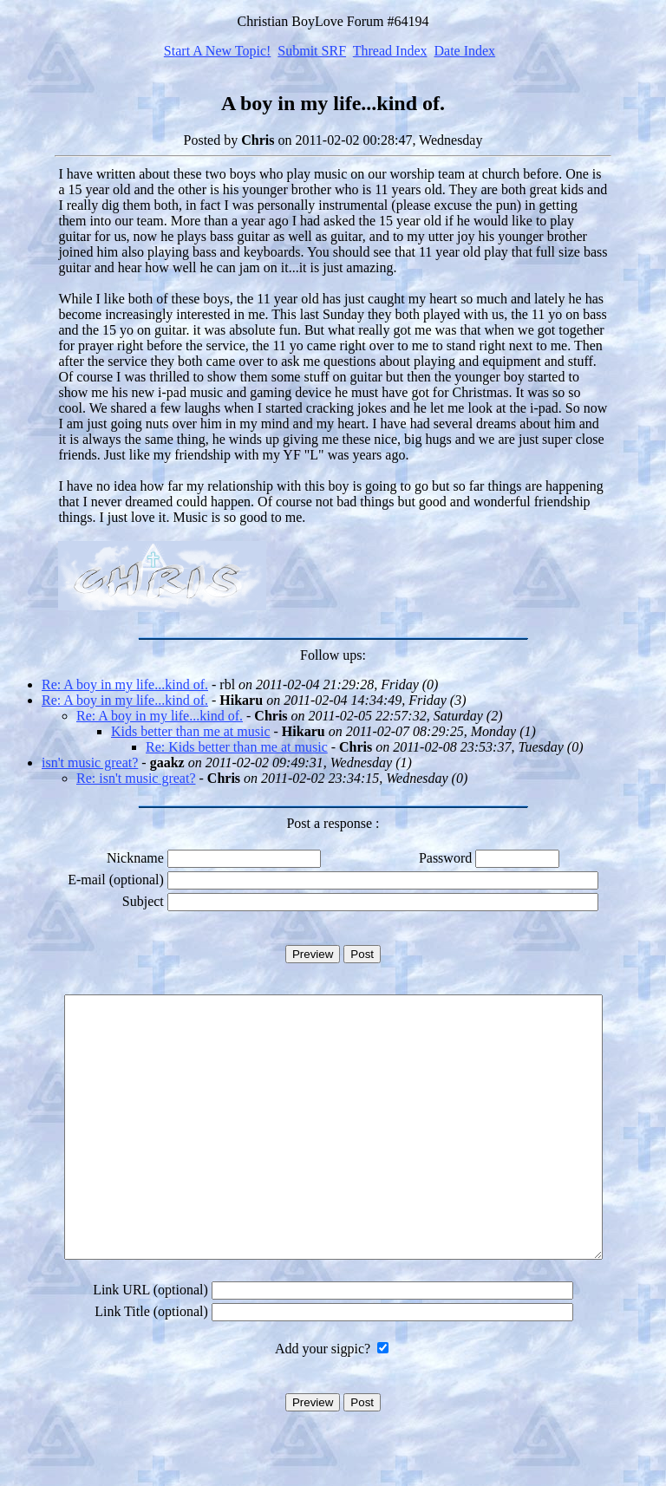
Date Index (464, 50)
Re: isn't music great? (136, 778)
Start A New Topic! (217, 50)
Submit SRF (312, 50)
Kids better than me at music (191, 731)
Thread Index (390, 50)
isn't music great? (90, 762)
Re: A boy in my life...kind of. (125, 684)
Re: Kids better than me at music (237, 747)
